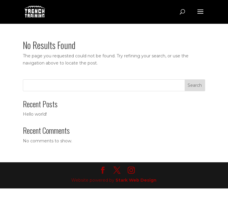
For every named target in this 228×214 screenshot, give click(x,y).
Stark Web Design (135, 180)
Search (195, 85)
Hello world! (35, 114)
